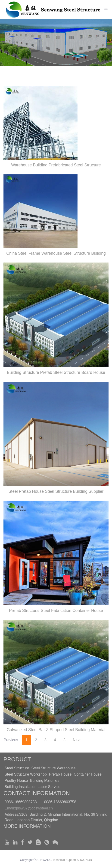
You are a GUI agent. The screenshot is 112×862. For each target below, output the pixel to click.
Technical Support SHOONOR (72, 860)
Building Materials (44, 780)
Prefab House (60, 774)
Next (77, 740)
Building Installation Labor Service (32, 787)
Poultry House (16, 780)
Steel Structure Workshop (26, 774)
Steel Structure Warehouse (53, 768)
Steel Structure (17, 768)
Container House (88, 774)
